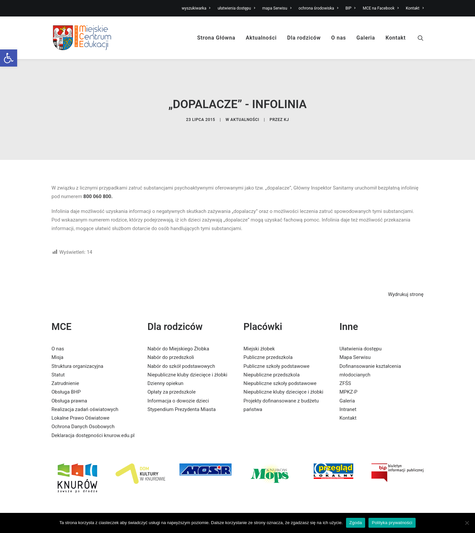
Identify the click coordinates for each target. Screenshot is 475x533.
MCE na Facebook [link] (381, 8)
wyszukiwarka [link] (196, 8)
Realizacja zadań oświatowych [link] (84, 391)
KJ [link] (286, 110)
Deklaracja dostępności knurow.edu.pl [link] (93, 416)
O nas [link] (338, 38)
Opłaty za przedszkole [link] (171, 373)
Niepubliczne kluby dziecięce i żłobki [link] (187, 356)
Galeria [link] (366, 38)
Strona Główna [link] (216, 38)
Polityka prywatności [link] (392, 522)
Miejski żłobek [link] (259, 330)
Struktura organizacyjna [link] (77, 347)
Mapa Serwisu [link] (355, 338)
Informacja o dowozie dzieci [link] (178, 382)
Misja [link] (57, 338)
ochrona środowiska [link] (318, 8)
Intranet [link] (347, 391)
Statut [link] (58, 356)
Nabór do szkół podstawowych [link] (181, 347)
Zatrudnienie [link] (65, 365)
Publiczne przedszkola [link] (268, 338)
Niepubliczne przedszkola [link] (271, 356)
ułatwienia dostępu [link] (236, 8)
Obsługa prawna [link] (69, 382)
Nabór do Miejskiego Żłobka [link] (178, 330)
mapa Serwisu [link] (276, 8)
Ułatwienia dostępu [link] (360, 330)
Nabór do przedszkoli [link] (170, 338)
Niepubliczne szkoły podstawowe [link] (279, 365)
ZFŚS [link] (345, 365)
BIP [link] (350, 8)
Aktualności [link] (261, 38)
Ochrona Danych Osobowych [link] (82, 408)
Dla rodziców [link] (304, 38)
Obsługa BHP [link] (66, 373)
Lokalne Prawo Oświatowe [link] (80, 399)
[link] (8, 58)
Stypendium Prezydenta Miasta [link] (181, 391)
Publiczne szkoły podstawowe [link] (276, 347)
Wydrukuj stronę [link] (406, 276)
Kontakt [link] (415, 8)
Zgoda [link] (355, 522)
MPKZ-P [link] (348, 373)
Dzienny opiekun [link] (165, 365)
